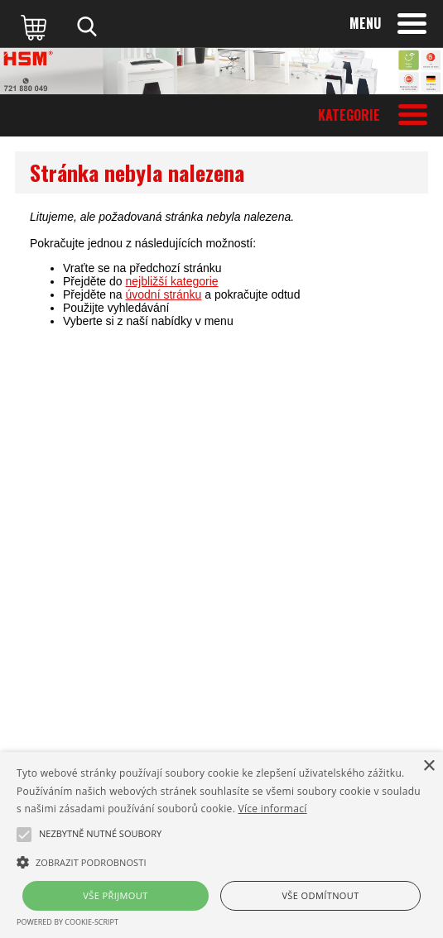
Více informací (272, 809)
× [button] (428, 766)
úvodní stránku (164, 294)
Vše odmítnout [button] (320, 895)
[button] (221, 861)
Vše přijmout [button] (115, 895)
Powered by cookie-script (67, 921)
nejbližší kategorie (172, 281)
